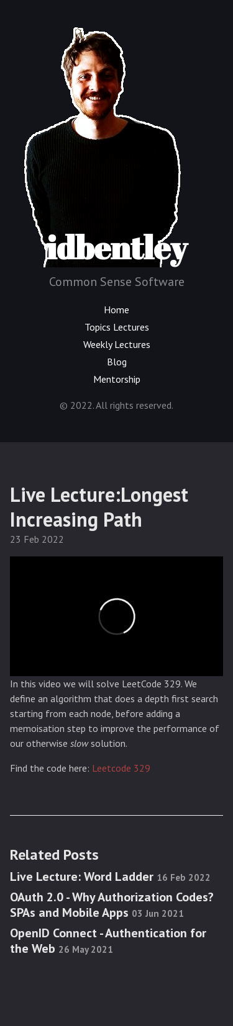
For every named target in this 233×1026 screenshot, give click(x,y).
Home (116, 309)
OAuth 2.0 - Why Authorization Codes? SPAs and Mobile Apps (112, 905)
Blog (117, 361)
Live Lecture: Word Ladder (110, 876)
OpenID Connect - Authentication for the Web (108, 941)
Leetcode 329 (121, 768)
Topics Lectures (117, 327)
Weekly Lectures (116, 344)
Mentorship (116, 379)
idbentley (103, 144)
